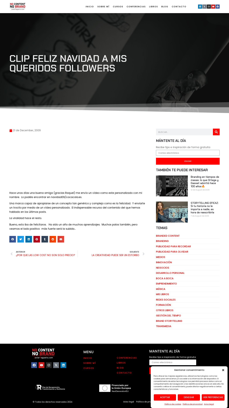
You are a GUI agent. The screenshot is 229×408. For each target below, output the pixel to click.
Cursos (118, 6)
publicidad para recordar (173, 246)
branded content (168, 236)
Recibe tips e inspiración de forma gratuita (183, 147)
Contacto (179, 6)
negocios (162, 267)
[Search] (216, 132)
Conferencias (136, 6)
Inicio (90, 6)
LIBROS (153, 6)
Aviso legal (128, 401)
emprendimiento (166, 283)
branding (162, 241)
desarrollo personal (170, 273)
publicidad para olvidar (172, 251)
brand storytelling (169, 321)
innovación (164, 262)
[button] (223, 379)
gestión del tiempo (168, 315)
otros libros (164, 310)
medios (160, 257)
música (160, 289)
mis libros (162, 294)
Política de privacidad (147, 401)
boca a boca (165, 278)
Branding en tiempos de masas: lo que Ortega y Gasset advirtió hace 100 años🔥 (205, 181)
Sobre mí (103, 6)
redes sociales (166, 299)
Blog (164, 6)
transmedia (163, 326)
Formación (163, 305)
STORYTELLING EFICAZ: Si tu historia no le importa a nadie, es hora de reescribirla (205, 207)
